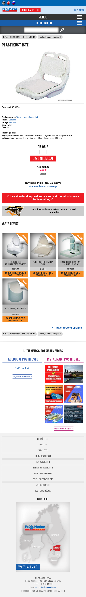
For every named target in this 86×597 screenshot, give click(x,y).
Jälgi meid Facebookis (22, 376)
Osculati (12, 120)
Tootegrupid (43, 22)
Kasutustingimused (43, 473)
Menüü (43, 17)
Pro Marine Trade (22, 368)
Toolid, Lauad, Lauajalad (50, 37)
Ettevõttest (43, 438)
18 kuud (43, 174)
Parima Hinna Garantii (43, 467)
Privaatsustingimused (43, 479)
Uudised (43, 444)
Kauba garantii (43, 461)
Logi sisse (79, 10)
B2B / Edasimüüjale (43, 490)
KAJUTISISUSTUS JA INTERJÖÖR (19, 37)
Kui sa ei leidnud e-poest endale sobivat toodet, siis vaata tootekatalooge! (43, 198)
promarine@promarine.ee (45, 587)
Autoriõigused (43, 484)
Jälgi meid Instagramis (63, 428)
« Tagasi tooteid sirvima (67, 327)
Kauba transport (43, 456)
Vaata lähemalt (28, 567)
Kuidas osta (43, 450)
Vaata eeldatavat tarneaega (43, 186)
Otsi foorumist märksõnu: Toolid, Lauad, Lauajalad (54, 210)
